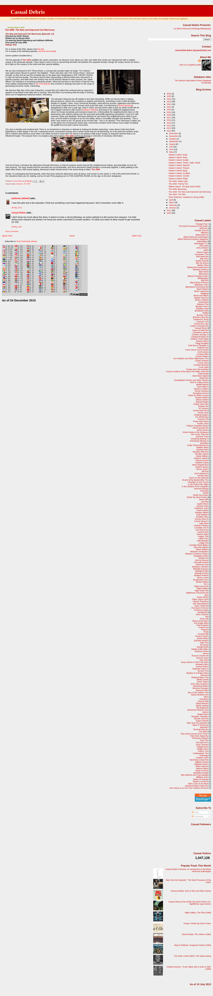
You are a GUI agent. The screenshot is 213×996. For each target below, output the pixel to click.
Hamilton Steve (201, 454)
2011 (169, 210)
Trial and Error (202, 742)
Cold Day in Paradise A (198, 345)
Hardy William (202, 456)
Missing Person (201, 573)
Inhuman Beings (201, 489)
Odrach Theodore (200, 601)
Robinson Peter (201, 651)
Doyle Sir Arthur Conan (198, 395)
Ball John (204, 259)
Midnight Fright (201, 571)
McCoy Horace (201, 560)
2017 (169, 117)
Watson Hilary (202, 768)
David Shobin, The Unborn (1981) (196, 934)
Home (72, 236)
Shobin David (202, 679)
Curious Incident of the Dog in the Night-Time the (187, 371)
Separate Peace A (200, 669)
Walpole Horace (201, 764)
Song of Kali (203, 701)
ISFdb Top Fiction (200, 495)
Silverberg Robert (200, 686)
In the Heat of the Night (198, 484)
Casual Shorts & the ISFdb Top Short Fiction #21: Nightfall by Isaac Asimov (189, 903)
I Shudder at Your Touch (197, 482)
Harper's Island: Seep (178, 157)
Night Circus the (201, 586)
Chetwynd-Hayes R (199, 337)
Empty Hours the (201, 404)
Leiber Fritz (203, 538)
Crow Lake (203, 367)
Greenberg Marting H (199, 441)
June (171, 149)
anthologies (202, 241)
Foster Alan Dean (200, 421)
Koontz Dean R (201, 519)
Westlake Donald (200, 773)
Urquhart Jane (202, 758)
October (173, 139)
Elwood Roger (202, 402)
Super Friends (202, 721)
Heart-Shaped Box (200, 465)
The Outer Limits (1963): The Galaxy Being (192, 956)
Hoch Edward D (201, 473)
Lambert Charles (201, 525)
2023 (169, 101)
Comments (197, 816)
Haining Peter (202, 450)
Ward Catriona (202, 766)
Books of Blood (201, 300)
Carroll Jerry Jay (201, 324)
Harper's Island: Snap (178, 155)
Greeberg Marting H (199, 439)
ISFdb (205, 493)
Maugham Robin (201, 556)
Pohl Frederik (202, 625)
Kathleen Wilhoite (90, 110)
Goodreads (206, 83)
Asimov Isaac (202, 252)
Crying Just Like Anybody (197, 369)
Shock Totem (202, 682)
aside (205, 250)
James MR (203, 499)
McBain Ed (203, 558)
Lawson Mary (202, 534)
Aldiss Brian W (201, 235)
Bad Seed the (202, 256)
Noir (206, 595)
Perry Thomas (202, 614)
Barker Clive (203, 265)
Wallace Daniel (201, 762)
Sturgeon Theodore (199, 716)
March (172, 202)
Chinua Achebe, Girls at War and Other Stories (191, 891)
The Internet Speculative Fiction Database (193, 80)
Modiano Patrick (201, 575)
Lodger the (203, 543)
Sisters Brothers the (199, 695)
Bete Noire (203, 272)
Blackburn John (201, 285)
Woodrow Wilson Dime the (196, 786)
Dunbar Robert (201, 397)
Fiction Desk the (200, 410)
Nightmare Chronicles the (197, 593)
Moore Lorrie (202, 578)
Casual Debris (28, 12)
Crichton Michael (201, 365)
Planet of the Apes (200, 621)
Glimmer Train (202, 436)
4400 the (203, 228)
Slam (206, 697)
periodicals (202, 612)
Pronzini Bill (203, 634)
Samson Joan (202, 658)
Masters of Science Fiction (196, 554)
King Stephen (202, 515)
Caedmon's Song (200, 319)
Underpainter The (200, 753)
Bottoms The (202, 304)
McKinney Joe (202, 564)
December (174, 133)
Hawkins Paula (201, 463)
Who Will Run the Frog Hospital (194, 775)
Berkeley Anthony (200, 269)
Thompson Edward (200, 738)
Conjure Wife (202, 354)
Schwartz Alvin (201, 664)
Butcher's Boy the (200, 317)
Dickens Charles (201, 389)
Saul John (203, 660)
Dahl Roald (203, 374)
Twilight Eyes (202, 747)
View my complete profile (190, 65)
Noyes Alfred (202, 597)
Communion (203, 352)
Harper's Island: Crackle (179, 176)
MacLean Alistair (201, 547)
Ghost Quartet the (200, 428)
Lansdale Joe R (201, 528)
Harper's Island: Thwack (179, 168)
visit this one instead (47, 51)
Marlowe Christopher (199, 551)
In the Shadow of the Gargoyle (195, 486)
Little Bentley (202, 541)
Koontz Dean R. (201, 521)
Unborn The (203, 751)
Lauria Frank (202, 532)
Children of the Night (199, 339)
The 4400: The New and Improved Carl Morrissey (190, 192)
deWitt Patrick (202, 384)
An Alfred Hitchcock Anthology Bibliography (192, 29)
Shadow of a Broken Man (197, 673)
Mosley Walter (202, 582)
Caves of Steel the (200, 330)
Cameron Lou (202, 322)
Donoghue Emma (200, 393)
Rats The (204, 643)
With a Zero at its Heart (198, 784)
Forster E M (203, 419)
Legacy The (203, 536)
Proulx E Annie (201, 636)
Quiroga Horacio (201, 640)
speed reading (202, 705)
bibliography (203, 278)
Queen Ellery (202, 638)
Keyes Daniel (202, 510)
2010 (169, 213)
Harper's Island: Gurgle (178, 160)
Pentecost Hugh (201, 610)
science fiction (202, 666)
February (173, 205)
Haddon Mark (202, 447)
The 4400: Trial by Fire (178, 184)
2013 (169, 128)
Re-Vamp (204, 645)
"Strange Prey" (201, 224)
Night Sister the (201, 591)
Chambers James (200, 332)
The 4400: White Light (178, 181)
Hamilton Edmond (200, 452)
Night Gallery (202, 588)
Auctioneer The (201, 254)
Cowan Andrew (201, 361)
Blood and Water (201, 295)
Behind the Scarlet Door (197, 267)
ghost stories (202, 430)
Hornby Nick (203, 476)
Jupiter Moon (202, 504)
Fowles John (202, 423)
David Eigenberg (125, 105)
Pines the (204, 619)
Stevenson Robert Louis (197, 710)
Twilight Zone (202, 749)
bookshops (203, 302)
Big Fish (204, 280)
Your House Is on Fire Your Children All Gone (188, 788)
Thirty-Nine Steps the (199, 736)
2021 (169, 107)
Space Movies (202, 703)
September (174, 141)
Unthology (203, 755)
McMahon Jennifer (200, 567)
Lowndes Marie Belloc (198, 545)
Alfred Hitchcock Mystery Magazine (193, 239)
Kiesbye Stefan (201, 512)
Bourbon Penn (202, 306)
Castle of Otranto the (199, 326)
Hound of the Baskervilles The (195, 480)
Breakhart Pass (201, 311)
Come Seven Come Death (196, 350)
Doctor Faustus (201, 391)
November (174, 136)
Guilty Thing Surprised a (197, 445)
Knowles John (202, 517)
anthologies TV (200, 243)
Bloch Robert (202, 289)
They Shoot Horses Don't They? (194, 734)
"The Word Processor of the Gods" (193, 226)
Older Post (136, 236)
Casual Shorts (201, 328)
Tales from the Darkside (197, 723)
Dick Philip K (202, 387)
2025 (169, 96)
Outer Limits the (201, 606)
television (19, 184)
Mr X (206, 584)
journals (204, 502)
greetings (204, 443)
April (171, 200)
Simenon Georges (200, 688)
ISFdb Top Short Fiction (197, 497)
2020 (169, 109)
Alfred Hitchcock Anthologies (195, 237)
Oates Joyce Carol (200, 599)
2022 (169, 104)
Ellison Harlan (202, 400)
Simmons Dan (202, 690)
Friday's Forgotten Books (197, 426)
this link (40, 49)
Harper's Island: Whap (178, 178)
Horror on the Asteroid (198, 478)
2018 (169, 115)
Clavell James (202, 341)
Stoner (205, 712)
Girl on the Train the (199, 434)
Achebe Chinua (201, 230)
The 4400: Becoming (178, 189)
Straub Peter (202, 714)
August (172, 144)
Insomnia (204, 491)
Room (205, 653)
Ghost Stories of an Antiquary (195, 432)
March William (202, 549)
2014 (169, 125)
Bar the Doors (202, 263)
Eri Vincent (203, 408)
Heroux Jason (202, 469)
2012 (169, 131)
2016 (169, 120)
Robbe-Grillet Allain (199, 649)
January (173, 208)
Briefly (205, 313)
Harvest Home (202, 460)
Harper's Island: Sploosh (179, 165)
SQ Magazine (202, 708)
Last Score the (201, 530)
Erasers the (203, 406)
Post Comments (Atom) (27, 241)
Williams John (202, 777)
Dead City (204, 378)
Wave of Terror (201, 771)
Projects (204, 630)
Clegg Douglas (201, 343)
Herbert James (201, 467)
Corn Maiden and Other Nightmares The (190, 358)
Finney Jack (203, 413)
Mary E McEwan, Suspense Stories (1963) (192, 945)
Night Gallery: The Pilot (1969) (198, 913)
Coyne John (203, 363)
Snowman (203, 699)
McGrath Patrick (201, 562)
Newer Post (7, 236)
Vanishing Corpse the (199, 760)
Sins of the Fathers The (198, 692)
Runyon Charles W (200, 656)
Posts (195, 812)
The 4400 (27, 184)
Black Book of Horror (199, 282)
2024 (169, 99)
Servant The (203, 671)
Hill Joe (205, 471)
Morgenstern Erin (200, 580)
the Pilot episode (43, 84)
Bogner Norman (201, 298)
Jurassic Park (202, 506)
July (171, 147)
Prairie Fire (203, 627)
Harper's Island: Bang (178, 170)
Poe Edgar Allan (201, 623)
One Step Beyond (200, 604)
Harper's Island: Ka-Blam (179, 173)
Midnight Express (200, 569)
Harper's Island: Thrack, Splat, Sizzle (184, 163)
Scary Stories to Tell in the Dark (194, 662)
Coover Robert (201, 356)
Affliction (204, 233)
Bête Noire (203, 274)
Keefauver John (201, 508)
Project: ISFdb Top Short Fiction (197, 923)
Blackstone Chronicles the (197, 287)
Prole (206, 632)
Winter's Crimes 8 (200, 781)
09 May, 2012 (17, 227)
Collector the (202, 348)
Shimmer (204, 675)
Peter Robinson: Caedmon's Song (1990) (186, 197)
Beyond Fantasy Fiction (198, 276)
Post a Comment (11, 231)
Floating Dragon (201, 415)
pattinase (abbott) (21, 198)
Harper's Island (200, 458)
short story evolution (199, 684)
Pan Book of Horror (199, 608)
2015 (169, 123)
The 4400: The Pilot (177, 194)
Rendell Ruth (202, 647)
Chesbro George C (200, 335)
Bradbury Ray (202, 309)
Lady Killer (203, 523)
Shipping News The (199, 677)
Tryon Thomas (202, 745)
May (171, 152)
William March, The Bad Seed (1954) (184, 186)
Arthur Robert (202, 248)
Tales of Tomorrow (200, 725)
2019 (169, 112)
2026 (169, 94)
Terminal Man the (200, 729)
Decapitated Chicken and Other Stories (191, 380)
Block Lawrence (201, 291)
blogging (204, 293)
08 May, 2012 (17, 208)
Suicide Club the (201, 719)
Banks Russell (202, 261)
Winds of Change (200, 779)
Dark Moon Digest (200, 376)
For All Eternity (201, 417)
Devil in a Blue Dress (199, 382)
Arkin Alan (203, 246)
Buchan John (202, 315)
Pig (206, 617)
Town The (204, 740)
